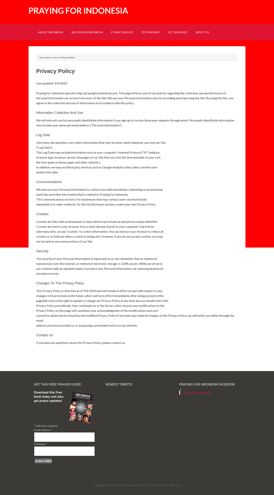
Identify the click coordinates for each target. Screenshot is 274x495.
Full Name (40, 444)
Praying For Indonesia (137, 485)
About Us (175, 485)
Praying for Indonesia (78, 10)
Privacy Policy (160, 485)
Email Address (43, 430)
